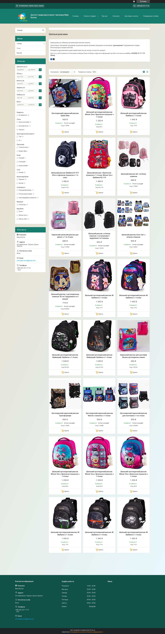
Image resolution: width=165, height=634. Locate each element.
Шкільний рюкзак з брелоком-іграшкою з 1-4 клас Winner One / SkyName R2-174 (99, 175)
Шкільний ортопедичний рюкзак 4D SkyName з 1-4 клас (99, 296)
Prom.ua (92, 630)
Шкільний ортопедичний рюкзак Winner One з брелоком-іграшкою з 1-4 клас (99, 114)
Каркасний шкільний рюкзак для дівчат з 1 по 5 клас (65, 236)
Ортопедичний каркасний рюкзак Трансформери (65, 414)
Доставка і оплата (131, 16)
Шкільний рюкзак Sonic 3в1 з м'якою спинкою (133, 236)
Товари (19, 43)
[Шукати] (43, 30)
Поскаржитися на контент (78, 632)
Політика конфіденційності (95, 632)
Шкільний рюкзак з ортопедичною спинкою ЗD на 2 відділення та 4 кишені (65, 296)
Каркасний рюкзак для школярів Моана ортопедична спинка (133, 356)
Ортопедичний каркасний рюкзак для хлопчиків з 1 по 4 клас (133, 414)
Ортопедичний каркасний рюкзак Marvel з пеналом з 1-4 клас (99, 414)
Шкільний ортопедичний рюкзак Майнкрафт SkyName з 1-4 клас (65, 356)
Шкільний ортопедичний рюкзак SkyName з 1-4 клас (133, 114)
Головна (76, 16)
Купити (67, 132)
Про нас (104, 16)
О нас (19, 48)
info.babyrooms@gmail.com (26, 260)
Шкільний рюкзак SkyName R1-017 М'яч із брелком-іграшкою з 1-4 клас (65, 175)
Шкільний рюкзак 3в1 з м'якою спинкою (133, 175)
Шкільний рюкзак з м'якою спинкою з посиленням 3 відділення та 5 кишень (99, 236)
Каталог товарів (90, 16)
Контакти (116, 16)
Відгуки (19, 53)
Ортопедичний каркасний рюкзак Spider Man (65, 114)
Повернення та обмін (150, 16)
